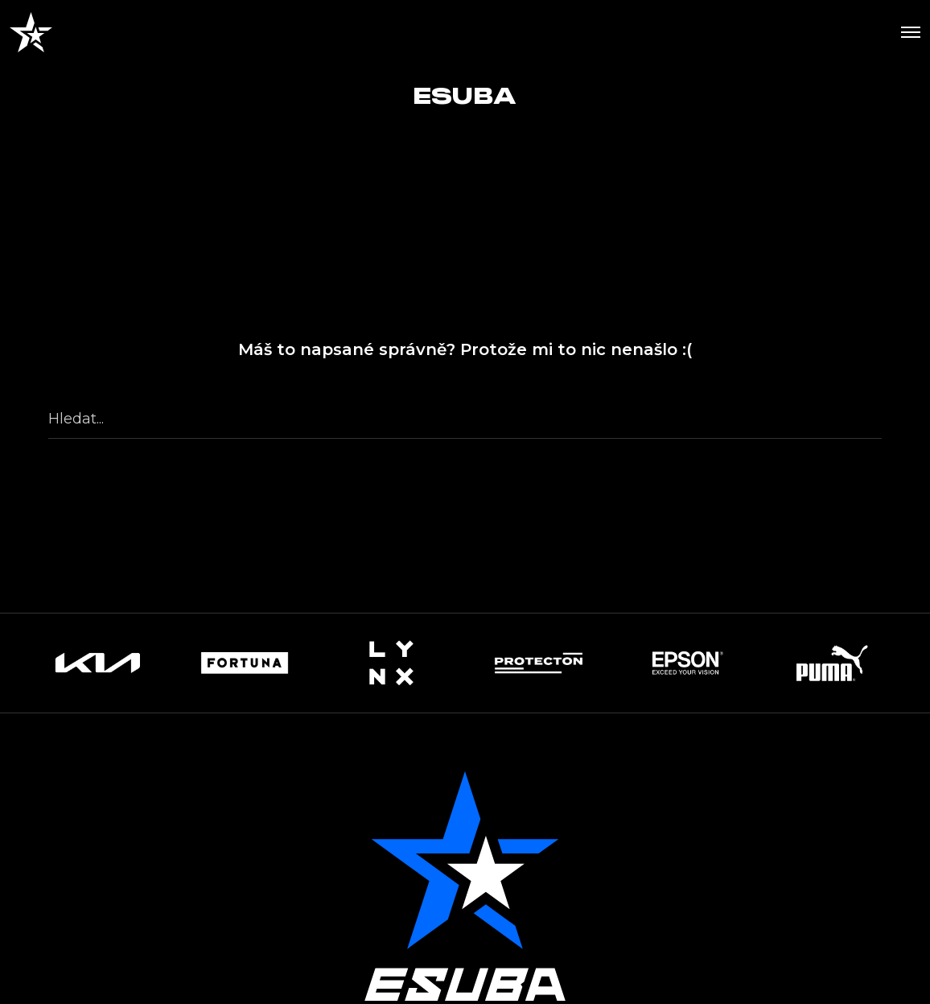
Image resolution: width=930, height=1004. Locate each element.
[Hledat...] (465, 419)
